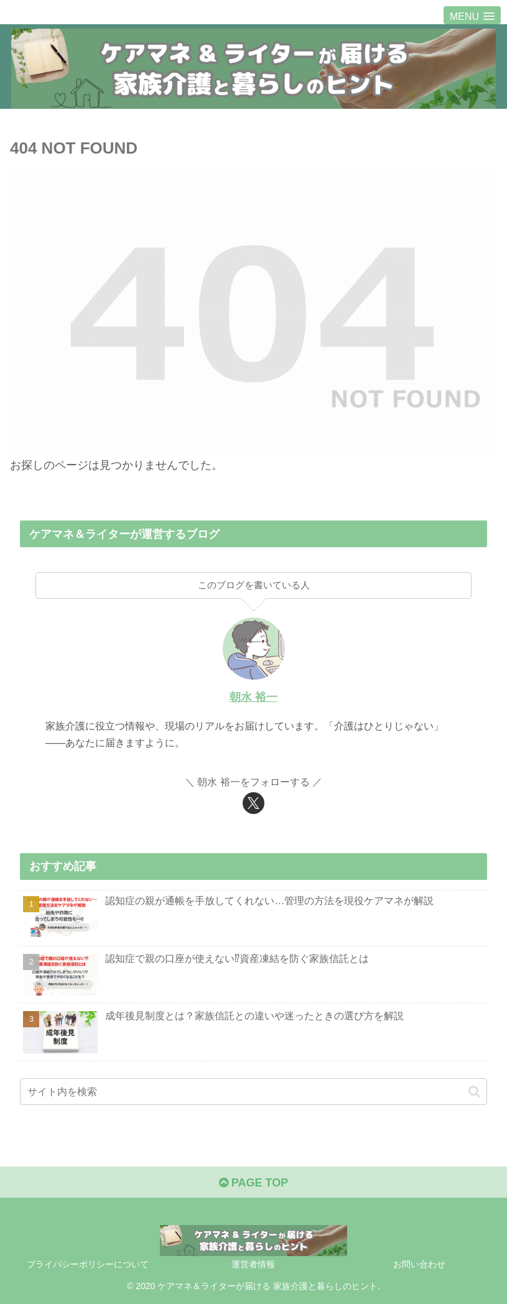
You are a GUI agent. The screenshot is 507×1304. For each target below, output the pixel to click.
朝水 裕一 (253, 697)
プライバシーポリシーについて (88, 1264)
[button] (474, 1091)
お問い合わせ (419, 1264)
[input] (253, 1091)
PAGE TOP (253, 1183)
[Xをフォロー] (253, 803)
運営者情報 (253, 1264)
